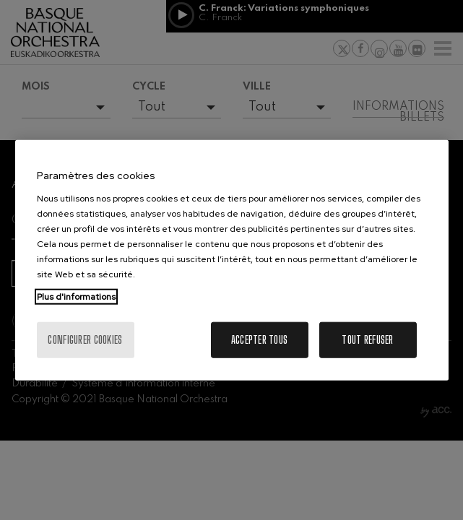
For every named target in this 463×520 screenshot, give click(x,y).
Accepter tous (259, 339)
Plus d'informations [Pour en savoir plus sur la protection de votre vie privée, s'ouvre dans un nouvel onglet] (76, 296)
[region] (232, 260)
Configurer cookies (85, 339)
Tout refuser (367, 339)
